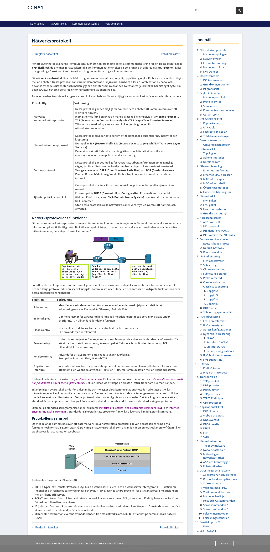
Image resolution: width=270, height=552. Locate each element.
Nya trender (210, 71)
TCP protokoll (211, 381)
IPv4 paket (209, 200)
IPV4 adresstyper (213, 260)
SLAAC (210, 338)
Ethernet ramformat (215, 170)
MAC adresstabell (214, 183)
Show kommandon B (215, 509)
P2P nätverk (210, 411)
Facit (206, 526)
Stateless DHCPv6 (217, 342)
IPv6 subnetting (212, 359)
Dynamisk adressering (216, 333)
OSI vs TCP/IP (211, 114)
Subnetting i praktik (215, 273)
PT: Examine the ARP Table (219, 235)
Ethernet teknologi (211, 166)
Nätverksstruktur (213, 67)
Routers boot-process (216, 243)
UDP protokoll (211, 385)
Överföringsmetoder (215, 187)
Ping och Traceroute (215, 372)
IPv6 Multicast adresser (217, 355)
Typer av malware (214, 445)
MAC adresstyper (213, 179)
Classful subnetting (214, 282)
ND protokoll (211, 226)
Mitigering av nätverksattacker (213, 455)
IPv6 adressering (210, 316)
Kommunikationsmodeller (219, 110)
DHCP (206, 428)
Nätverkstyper (212, 58)
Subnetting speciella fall (217, 312)
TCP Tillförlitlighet (214, 398)
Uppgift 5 (212, 303)
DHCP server (211, 308)
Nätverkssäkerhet (211, 441)
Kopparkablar (211, 123)
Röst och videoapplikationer (220, 479)
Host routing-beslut (215, 209)
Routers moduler (213, 252)
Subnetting (209, 265)
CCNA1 (35, 7)
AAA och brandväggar (216, 462)
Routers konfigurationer (214, 239)
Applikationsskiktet (211, 407)
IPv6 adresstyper (213, 325)
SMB (206, 437)
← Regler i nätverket (45, 54)
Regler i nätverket (211, 93)
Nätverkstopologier (215, 54)
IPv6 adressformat (214, 321)
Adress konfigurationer (217, 329)
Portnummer (211, 389)
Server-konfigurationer (220, 351)
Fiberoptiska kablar (215, 131)
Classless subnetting (215, 286)
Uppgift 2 (212, 291)
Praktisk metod (212, 278)
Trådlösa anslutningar (216, 136)
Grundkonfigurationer (216, 84)
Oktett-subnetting (214, 269)
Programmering (114, 23)
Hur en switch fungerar (217, 192)
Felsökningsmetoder (215, 513)
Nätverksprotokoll (214, 97)
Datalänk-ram (211, 162)
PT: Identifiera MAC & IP (217, 230)
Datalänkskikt (208, 149)
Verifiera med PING (215, 487)
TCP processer (211, 394)
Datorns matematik (212, 140)
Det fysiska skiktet (211, 119)
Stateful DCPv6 (216, 346)
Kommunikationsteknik (85, 23)
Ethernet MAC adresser (217, 174)
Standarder (210, 106)
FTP (205, 432)
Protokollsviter (212, 101)
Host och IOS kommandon (219, 500)
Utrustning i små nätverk (215, 470)
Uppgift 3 (212, 295)
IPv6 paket (209, 205)
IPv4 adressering (210, 256)
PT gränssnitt (211, 88)
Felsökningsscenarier (216, 517)
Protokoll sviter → (171, 54)
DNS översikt (211, 419)
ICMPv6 (204, 364)
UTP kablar (209, 127)
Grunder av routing (214, 213)
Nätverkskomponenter (214, 50)
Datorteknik (37, 23)
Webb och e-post (213, 415)
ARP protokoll (211, 222)
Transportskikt (208, 376)
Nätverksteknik (57, 23)
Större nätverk (212, 483)
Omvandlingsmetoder (216, 144)
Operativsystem (209, 76)
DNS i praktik (211, 424)
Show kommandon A (215, 505)
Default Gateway (213, 248)
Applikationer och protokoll (219, 475)
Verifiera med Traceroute (218, 492)
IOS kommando (212, 80)
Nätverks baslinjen (214, 496)
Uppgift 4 (212, 299)
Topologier (209, 153)
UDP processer (212, 402)
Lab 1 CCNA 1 (208, 530)
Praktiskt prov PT (210, 522)
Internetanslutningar (216, 63)
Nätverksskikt (208, 196)
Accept (224, 543)
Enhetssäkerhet (212, 466)
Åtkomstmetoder (213, 157)
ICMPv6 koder (211, 368)
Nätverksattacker (214, 450)
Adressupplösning (210, 217)
